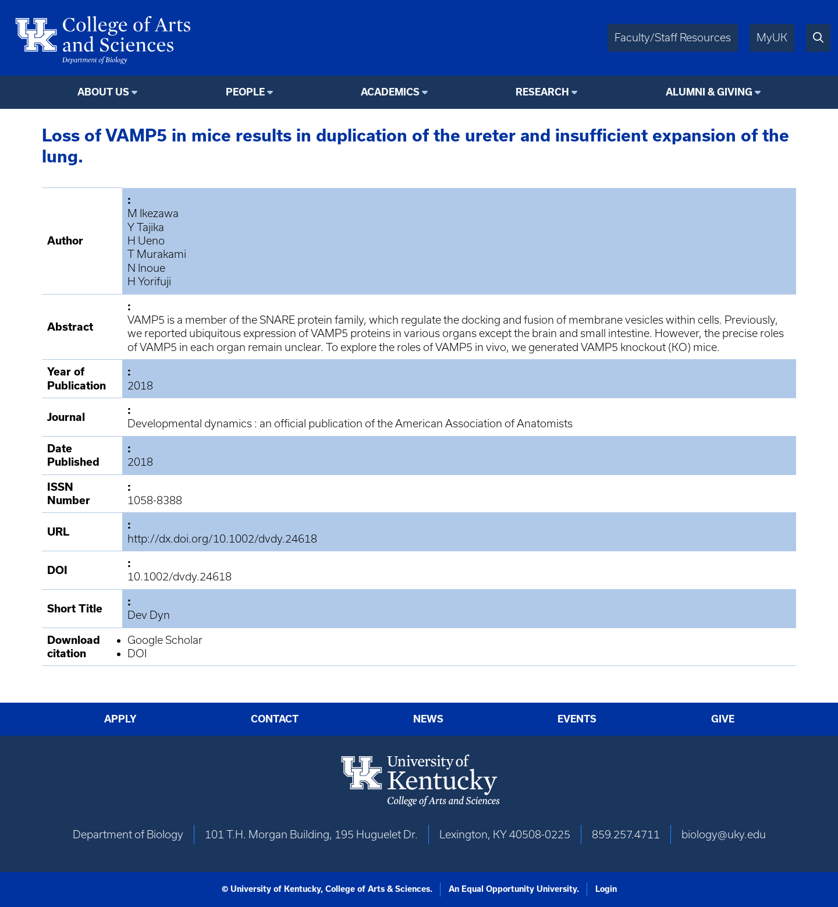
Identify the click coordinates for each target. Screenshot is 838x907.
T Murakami (156, 254)
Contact (275, 718)
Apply (120, 718)
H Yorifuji (149, 281)
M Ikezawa (153, 213)
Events (577, 718)
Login (606, 889)
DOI (137, 653)
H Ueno (146, 241)
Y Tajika (145, 227)
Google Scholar (165, 640)
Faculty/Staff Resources (673, 37)
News (428, 718)
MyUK (772, 37)
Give (722, 718)
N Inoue (146, 268)
